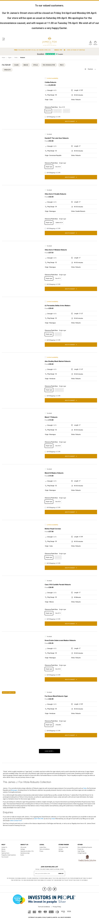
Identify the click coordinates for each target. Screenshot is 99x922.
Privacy (41, 851)
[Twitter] (55, 889)
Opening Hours (5, 853)
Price (61, 65)
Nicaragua (14, 790)
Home (3, 57)
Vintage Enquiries (82, 853)
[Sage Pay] (51, 912)
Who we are (23, 847)
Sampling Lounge (24, 853)
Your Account (4, 857)
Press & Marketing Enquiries (85, 847)
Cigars (10, 57)
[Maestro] (45, 913)
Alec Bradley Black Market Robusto (58, 361)
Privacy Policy (57, 906)
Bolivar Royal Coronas (53, 529)
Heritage (22, 849)
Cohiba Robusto (50, 82)
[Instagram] (49, 889)
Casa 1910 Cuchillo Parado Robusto (58, 585)
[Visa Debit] (63, 912)
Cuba (84, 788)
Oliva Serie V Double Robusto (55, 194)
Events (22, 855)
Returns (3, 851)
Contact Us (4, 847)
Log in (90, 44)
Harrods (61, 849)
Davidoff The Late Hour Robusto (57, 138)
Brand (26, 65)
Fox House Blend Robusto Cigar (56, 696)
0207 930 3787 (38, 818)
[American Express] (29, 913)
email (53, 818)
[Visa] (69, 911)
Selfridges (61, 851)
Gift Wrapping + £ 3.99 (52, 117)
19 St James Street (63, 847)
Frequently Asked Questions (8, 855)
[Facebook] (44, 889)
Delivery (3, 849)
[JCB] (34, 913)
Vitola (16, 57)
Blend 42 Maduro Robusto (54, 473)
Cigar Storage (81, 851)
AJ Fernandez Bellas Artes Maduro (57, 305)
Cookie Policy (43, 847)
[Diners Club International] (57, 913)
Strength (7, 70)
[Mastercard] (40, 913)
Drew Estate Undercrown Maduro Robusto (60, 640)
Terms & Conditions (45, 849)
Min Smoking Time (49, 65)
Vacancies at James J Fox (27, 851)
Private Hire (80, 849)
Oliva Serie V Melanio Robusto (56, 250)
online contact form (16, 820)
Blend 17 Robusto (51, 417)
